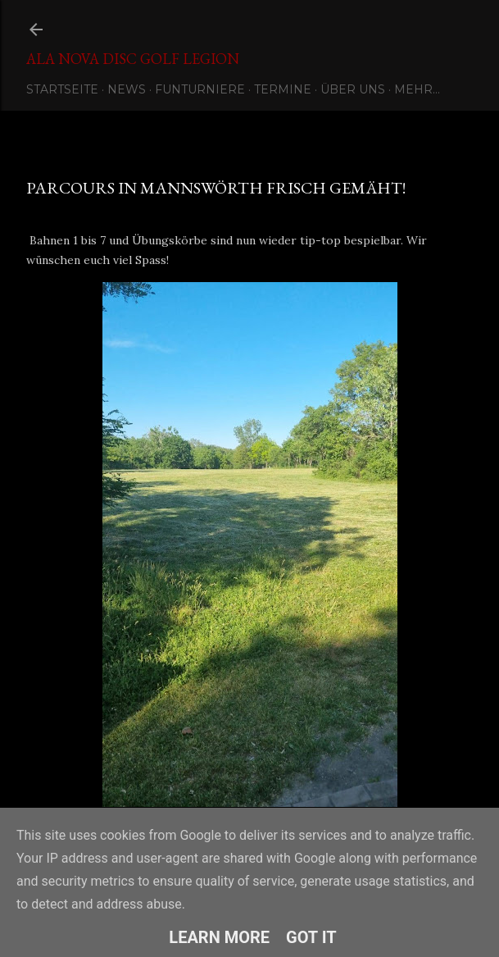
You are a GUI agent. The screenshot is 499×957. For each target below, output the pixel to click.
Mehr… (417, 89)
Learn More (219, 937)
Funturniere (200, 89)
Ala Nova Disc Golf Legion (132, 58)
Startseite (62, 89)
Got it (311, 937)
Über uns (352, 89)
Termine (282, 89)
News (126, 89)
